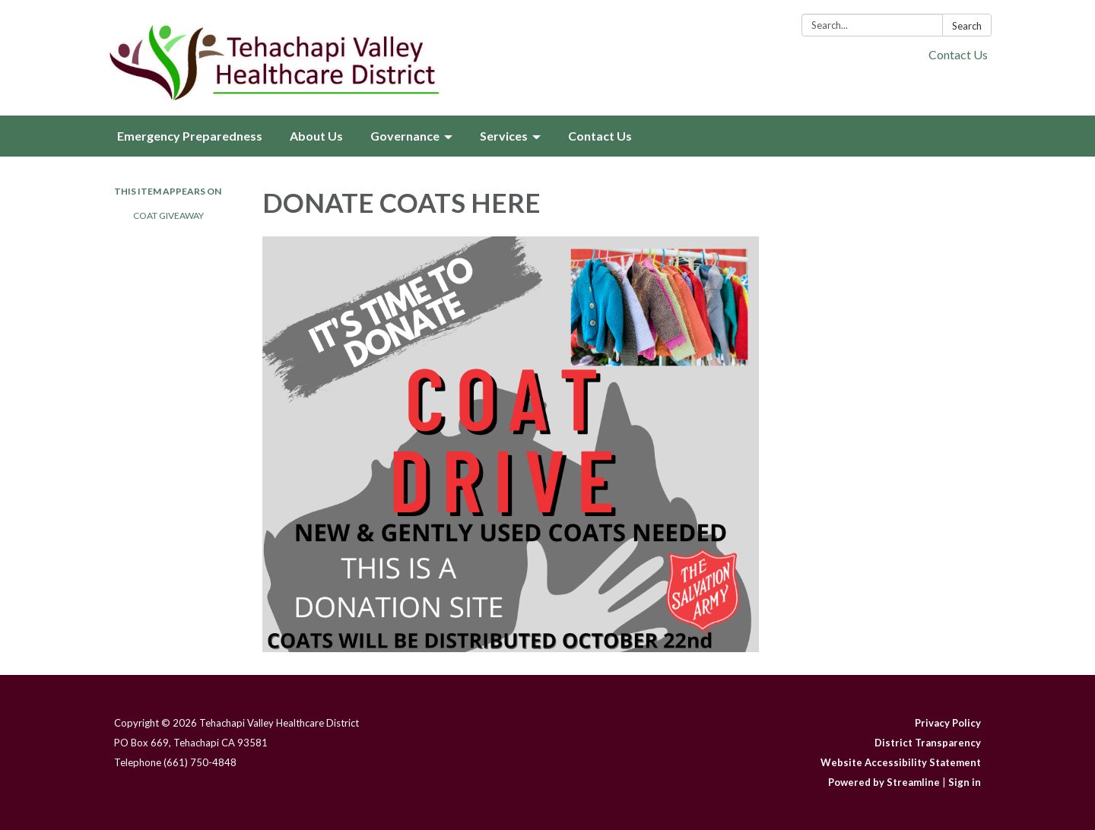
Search (967, 26)
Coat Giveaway (168, 215)
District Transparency (927, 743)
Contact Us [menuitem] (600, 135)
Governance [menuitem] (405, 135)
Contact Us (958, 54)
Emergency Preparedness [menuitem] (189, 135)
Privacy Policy (948, 723)
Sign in (964, 782)
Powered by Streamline (884, 782)
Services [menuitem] (504, 135)
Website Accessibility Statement (900, 762)
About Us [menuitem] (316, 135)
